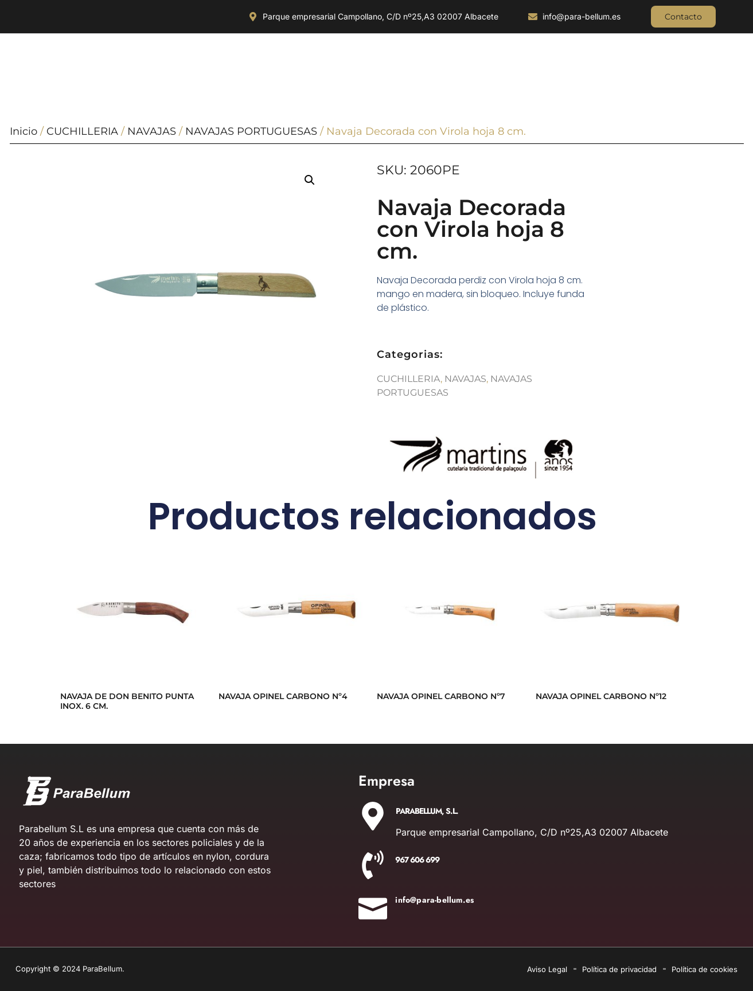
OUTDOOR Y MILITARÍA (244, 72)
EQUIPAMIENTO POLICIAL (448, 72)
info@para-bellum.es (434, 900)
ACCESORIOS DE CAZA (345, 72)
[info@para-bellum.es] (372, 905)
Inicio (23, 131)
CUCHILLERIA (52, 72)
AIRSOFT (706, 72)
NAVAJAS (151, 131)
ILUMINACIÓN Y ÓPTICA (141, 72)
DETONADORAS (634, 72)
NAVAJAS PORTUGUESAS (251, 131)
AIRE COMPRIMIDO (548, 72)
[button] (309, 180)
